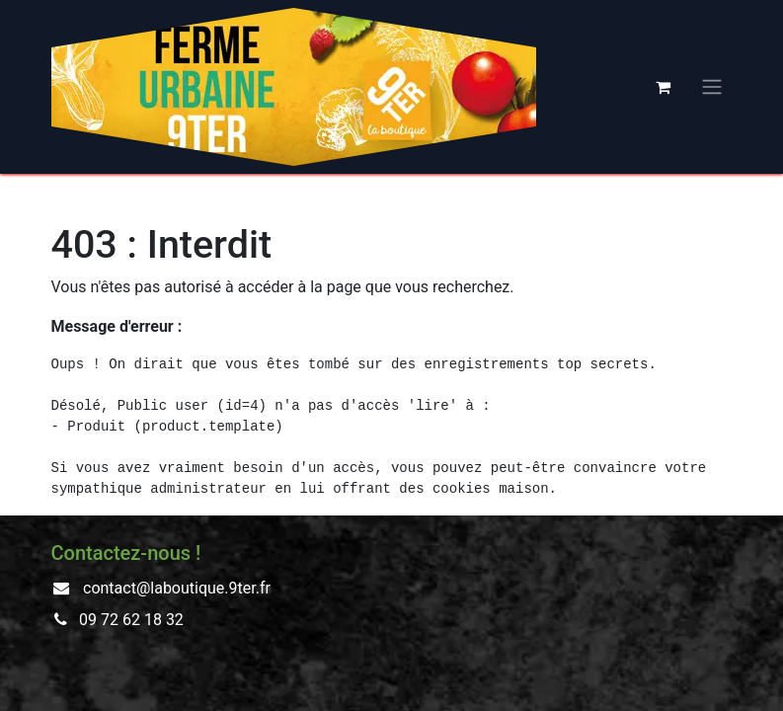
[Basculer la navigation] (712, 87)
